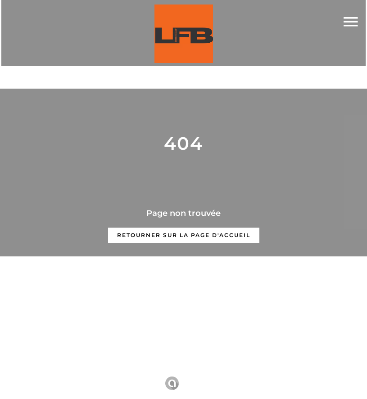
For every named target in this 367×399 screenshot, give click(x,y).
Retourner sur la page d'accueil (183, 235)
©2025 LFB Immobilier (49, 371)
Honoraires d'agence (198, 370)
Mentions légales (125, 370)
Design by (185, 383)
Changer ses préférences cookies (300, 370)
